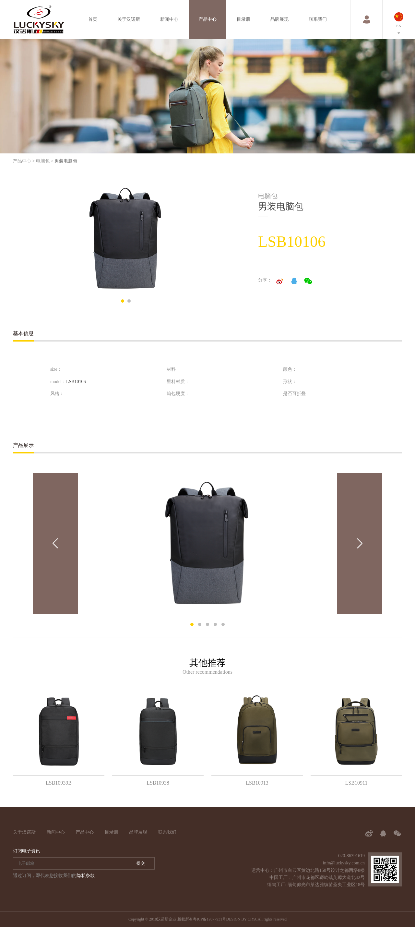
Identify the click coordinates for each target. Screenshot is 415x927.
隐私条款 (86, 875)
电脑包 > (44, 161)
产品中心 (207, 19)
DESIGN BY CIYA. (241, 919)
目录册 (243, 19)
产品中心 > (24, 161)
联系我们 (318, 19)
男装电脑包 (65, 161)
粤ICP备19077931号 (209, 919)
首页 (92, 19)
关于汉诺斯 (128, 19)
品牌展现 (279, 19)
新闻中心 (169, 19)
